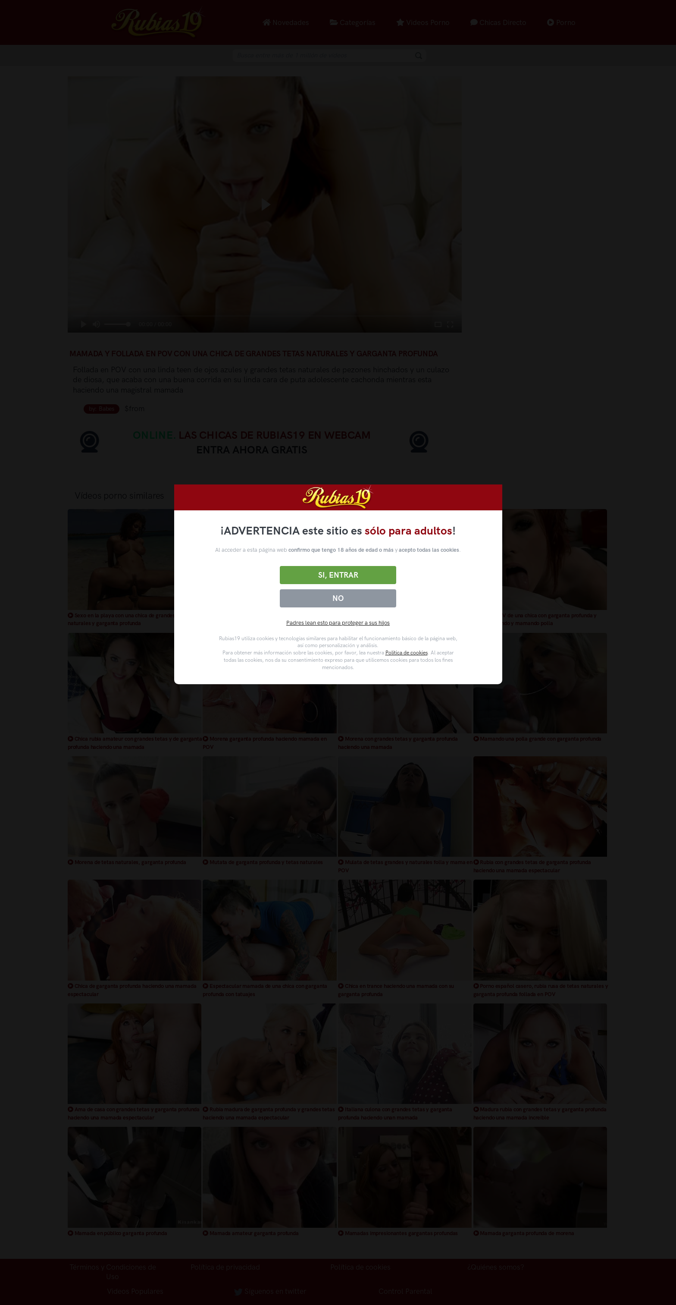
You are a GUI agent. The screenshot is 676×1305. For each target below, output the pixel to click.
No (338, 598)
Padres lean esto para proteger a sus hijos (338, 622)
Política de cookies (406, 653)
